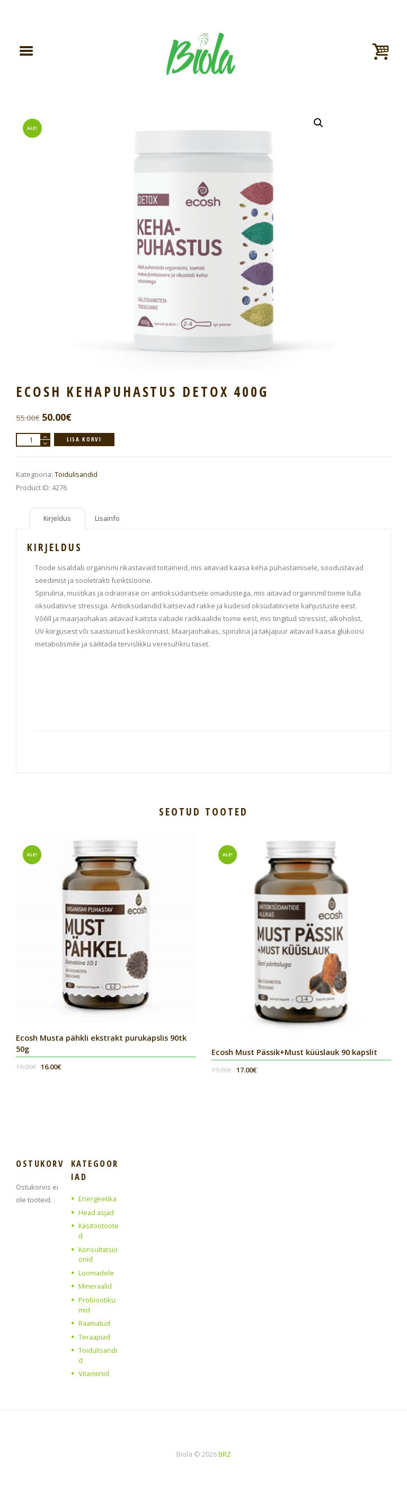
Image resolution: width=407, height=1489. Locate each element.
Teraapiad (95, 1332)
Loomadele (96, 1270)
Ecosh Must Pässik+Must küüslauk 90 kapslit (296, 1051)
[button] (318, 122)
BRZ (224, 1447)
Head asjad (97, 1211)
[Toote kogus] (33, 439)
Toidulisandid (76, 473)
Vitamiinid (94, 1367)
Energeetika (97, 1198)
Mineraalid (95, 1283)
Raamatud (95, 1319)
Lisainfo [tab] (108, 517)
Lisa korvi (84, 438)
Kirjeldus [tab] (57, 517)
